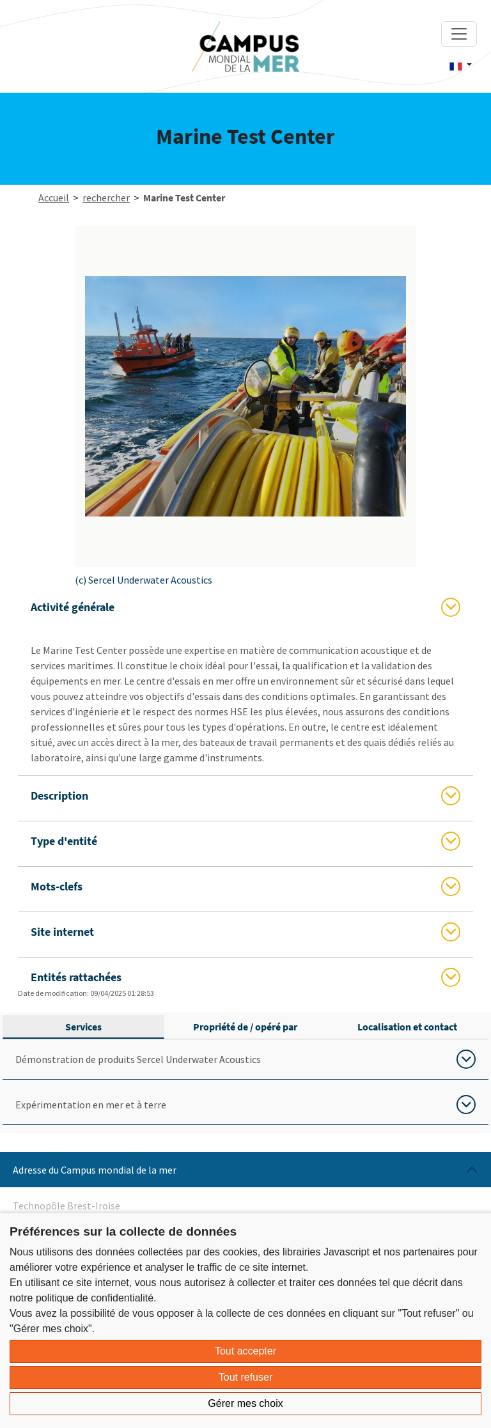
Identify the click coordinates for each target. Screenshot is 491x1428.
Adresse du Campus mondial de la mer (94, 1169)
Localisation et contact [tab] (407, 1026)
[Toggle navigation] (459, 34)
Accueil (53, 197)
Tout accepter (245, 1351)
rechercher (106, 197)
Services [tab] (83, 1026)
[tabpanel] (245, 1082)
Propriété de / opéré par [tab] (245, 1026)
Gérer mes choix (245, 1403)
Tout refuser (245, 1377)
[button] (460, 65)
